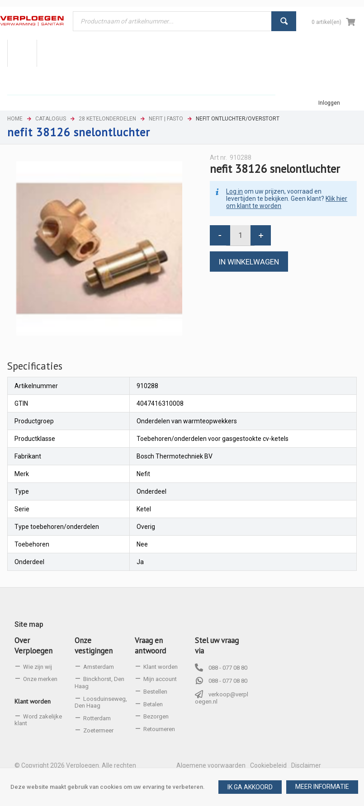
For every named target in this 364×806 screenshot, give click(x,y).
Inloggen (329, 103)
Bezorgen (156, 716)
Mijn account (160, 679)
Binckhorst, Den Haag (99, 683)
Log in (234, 191)
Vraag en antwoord (150, 645)
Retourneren (159, 729)
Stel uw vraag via (217, 645)
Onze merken (40, 679)
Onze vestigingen (94, 645)
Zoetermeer (98, 730)
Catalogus (50, 119)
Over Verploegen (33, 645)
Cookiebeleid (268, 765)
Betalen (153, 704)
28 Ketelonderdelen (107, 119)
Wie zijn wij (37, 666)
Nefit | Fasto (166, 119)
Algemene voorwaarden (211, 765)
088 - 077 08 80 (227, 667)
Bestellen (155, 691)
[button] (322, 787)
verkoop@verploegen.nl (221, 698)
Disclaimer (306, 765)
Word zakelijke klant (38, 720)
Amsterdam (98, 666)
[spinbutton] (240, 235)
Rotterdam (97, 718)
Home (15, 119)
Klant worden (32, 701)
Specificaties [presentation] (34, 365)
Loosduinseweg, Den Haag (101, 702)
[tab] (34, 366)
